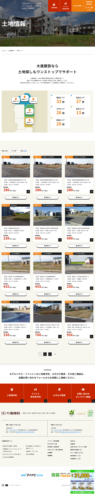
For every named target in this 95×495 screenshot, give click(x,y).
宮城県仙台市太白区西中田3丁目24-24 (71, 436)
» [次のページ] (55, 358)
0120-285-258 (13, 434)
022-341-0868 (58, 434)
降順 (25, 151)
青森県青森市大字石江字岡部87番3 (25, 436)
